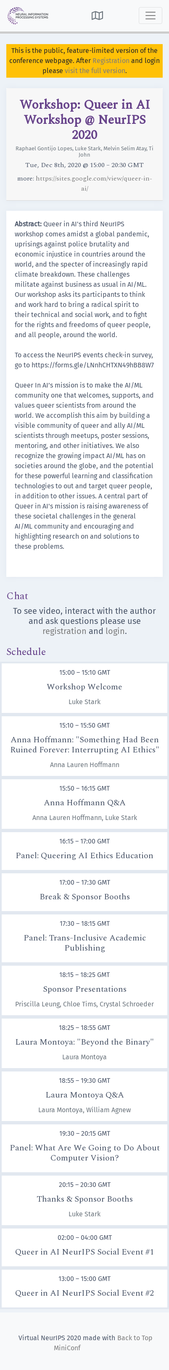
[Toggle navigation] (150, 15)
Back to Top (135, 1338)
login (115, 631)
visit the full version (95, 71)
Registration (110, 61)
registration (64, 631)
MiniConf (67, 1348)
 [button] (97, 15)
